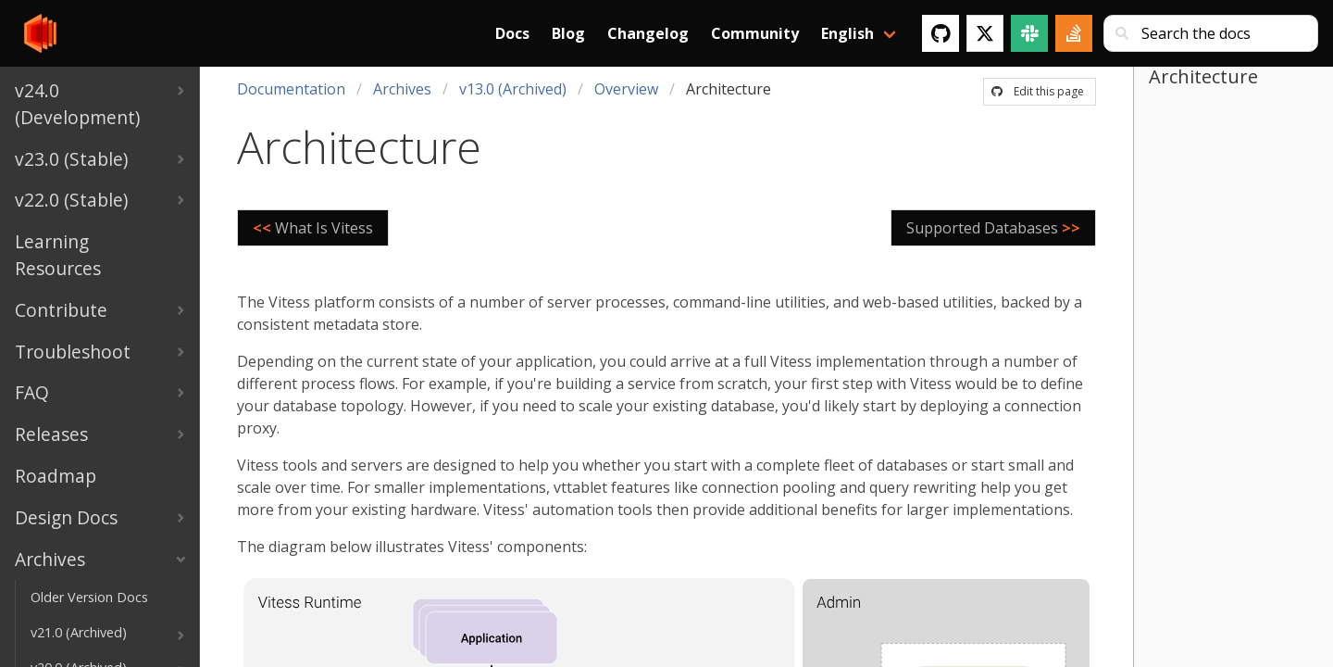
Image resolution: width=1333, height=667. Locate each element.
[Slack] (1029, 33)
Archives (402, 89)
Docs (512, 33)
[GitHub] (940, 33)
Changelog (648, 33)
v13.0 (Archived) (513, 89)
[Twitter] (984, 33)
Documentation (291, 89)
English (847, 33)
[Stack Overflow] (1073, 33)
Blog (568, 33)
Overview (626, 89)
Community (755, 33)
